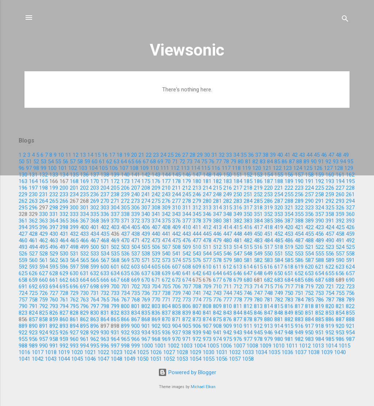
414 (227, 227)
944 (248, 332)
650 (278, 273)
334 (84, 214)
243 (166, 194)
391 (329, 220)
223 (299, 188)
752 (309, 293)
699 (104, 286)
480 (227, 240)
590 (340, 260)
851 (309, 313)
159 (319, 174)
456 (319, 234)
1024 (130, 352)
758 (33, 299)
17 (112, 155)
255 (289, 194)
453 (289, 234)
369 (104, 220)
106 (113, 168)
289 (299, 201)
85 (277, 161)
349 (237, 214)
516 (258, 247)
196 (23, 188)
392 (340, 220)
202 (84, 188)
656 (340, 273)
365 (64, 220)
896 (94, 326)
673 (176, 280)
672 (166, 280)
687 (319, 280)
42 (295, 155)
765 (104, 299)
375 (166, 220)
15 (97, 155)
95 (350, 161)
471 (135, 240)
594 (43, 266)
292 (329, 201)
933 (135, 332)
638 (156, 273)
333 (74, 214)
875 (217, 319)
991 (53, 345)
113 (185, 168)
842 (217, 313)
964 (115, 339)
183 (227, 181)
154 (268, 174)
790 (23, 306)
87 (292, 161)
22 (149, 155)
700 (115, 286)
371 (125, 220)
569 (125, 260)
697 (84, 286)
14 (90, 155)
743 (217, 293)
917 (309, 326)
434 (94, 234)
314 (217, 207)
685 (299, 280)
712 (237, 286)
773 (186, 299)
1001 (160, 345)
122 (277, 168)
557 (340, 253)
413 (217, 227)
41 (287, 155)
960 (74, 339)
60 (95, 161)
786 (319, 299)
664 (84, 280)
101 (62, 168)
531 (74, 253)
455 (309, 234)
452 (278, 234)
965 (125, 339)
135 (74, 174)
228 (350, 188)
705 (166, 286)
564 (74, 260)
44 (309, 155)
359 (340, 214)
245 (186, 194)
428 (33, 234)
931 (115, 332)
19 (127, 155)
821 (340, 306)
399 (74, 227)
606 (166, 266)
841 (207, 313)
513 (227, 247)
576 (196, 260)
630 (74, 273)
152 (248, 174)
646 (237, 273)
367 (84, 220)
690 (350, 280)
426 (350, 227)
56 (65, 161)
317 (248, 207)
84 (270, 161)
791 (33, 306)
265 (53, 201)
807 (196, 306)
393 (350, 220)
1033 (248, 352)
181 (207, 181)
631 (84, 273)
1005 (213, 345)
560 (33, 260)
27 (185, 155)
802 (145, 306)
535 (115, 253)
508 (176, 247)
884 (309, 319)
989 (33, 345)
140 (125, 174)
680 (248, 280)
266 (64, 201)
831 (104, 313)
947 (278, 332)
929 (94, 332)
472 (145, 240)
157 (299, 174)
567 (104, 260)
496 (53, 247)
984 (319, 339)
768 (135, 299)
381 (227, 220)
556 (329, 253)
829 (84, 313)
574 (176, 260)
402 (104, 227)
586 (299, 260)
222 (289, 188)
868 (145, 319)
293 (340, 201)
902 (156, 326)
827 (64, 313)
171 (104, 181)
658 (23, 280)
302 (94, 207)
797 (94, 306)
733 (115, 293)
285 (258, 201)
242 (156, 194)
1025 (143, 352)
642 (196, 273)
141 (135, 174)
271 (115, 201)
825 (43, 313)
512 (217, 247)
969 (166, 339)
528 (43, 253)
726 (43, 293)
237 (104, 194)
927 (74, 332)
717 (289, 286)
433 (84, 234)
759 (43, 299)
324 (319, 207)
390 (319, 220)
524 (340, 247)
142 (145, 174)
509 (186, 247)
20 (134, 155)
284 (248, 201)
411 (196, 227)
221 (278, 188)
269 (94, 201)
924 (43, 332)
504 (135, 247)
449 (248, 234)
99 (43, 168)
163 (23, 181)
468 (104, 240)
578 (217, 260)
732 (104, 293)
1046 (90, 359)
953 (340, 332)
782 (278, 299)
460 (23, 240)
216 (227, 188)
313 (207, 207)
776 (217, 299)
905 (186, 326)
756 (350, 293)
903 (166, 326)
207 (135, 188)
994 (84, 345)
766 (115, 299)
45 (317, 155)
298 (53, 207)
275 (156, 201)
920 (340, 326)
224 (309, 188)
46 (324, 155)
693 (43, 286)
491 (340, 240)
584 (278, 260)
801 (135, 306)
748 (268, 293)
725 (33, 293)
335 (94, 214)
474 (166, 240)
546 (227, 253)
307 (145, 207)
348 (227, 214)
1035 (274, 352)
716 (278, 286)
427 (23, 234)
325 (329, 207)
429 (43, 234)
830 (94, 313)
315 (227, 207)
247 (207, 194)
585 (289, 260)
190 (299, 181)
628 (53, 273)
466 (84, 240)
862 (84, 319)
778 (237, 299)
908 (217, 326)
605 (156, 266)
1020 (77, 352)
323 (309, 207)
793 (53, 306)
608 (186, 266)
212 (186, 188)
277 (176, 201)
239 (125, 194)
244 (176, 194)
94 (343, 161)
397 (53, 227)
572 (156, 260)
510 (196, 247)
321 (289, 207)
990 (43, 345)
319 (268, 207)
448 (237, 234)
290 (309, 201)
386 (278, 220)
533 (94, 253)
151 (237, 174)
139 (115, 174)
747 (258, 293)
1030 (208, 352)
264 (43, 201)
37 (258, 155)
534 (104, 253)
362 (33, 220)
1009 (265, 345)
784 (299, 299)
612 (227, 266)
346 (207, 214)
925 (53, 332)
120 (256, 168)
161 (340, 174)
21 (141, 155)
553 (299, 253)
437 (125, 234)
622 (329, 266)
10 (61, 155)
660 (43, 280)
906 (196, 326)
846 (258, 313)
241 (145, 194)
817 (299, 306)
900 (135, 326)
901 (145, 326)
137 (94, 174)
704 (156, 286)
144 (166, 174)
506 (156, 247)
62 (109, 161)
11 (68, 155)
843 (227, 313)
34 (236, 155)
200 (64, 188)
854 (340, 313)
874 (207, 319)
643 (207, 273)
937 (176, 332)
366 (74, 220)
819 (319, 306)
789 (350, 299)
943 (237, 332)
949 (299, 332)
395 (33, 227)
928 (84, 332)
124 (297, 168)
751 (299, 293)
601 (115, 266)
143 (156, 174)
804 (166, 306)
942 (227, 332)
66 (138, 161)
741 (196, 293)
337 (115, 214)
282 (227, 201)
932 (125, 332)
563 (64, 260)
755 (340, 293)
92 (328, 161)
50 (21, 161)
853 (329, 313)
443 (186, 234)
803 (156, 306)
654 (319, 273)
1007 (239, 345)
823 (23, 313)
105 (103, 168)
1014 (331, 345)
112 (175, 168)
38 (265, 155)
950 (309, 332)
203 (94, 188)
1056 (222, 359)
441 (166, 234)
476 (186, 240)
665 (94, 280)
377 (186, 220)
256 (299, 194)
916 (299, 326)
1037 (300, 352)
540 (166, 253)
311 (186, 207)
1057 (235, 359)
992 (64, 345)
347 (217, 214)
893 (64, 326)
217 (237, 188)
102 (72, 168)
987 (350, 339)
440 (156, 234)
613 (237, 266)
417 (258, 227)
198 (43, 188)
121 (267, 168)
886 (329, 319)
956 (33, 339)
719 (309, 286)
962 (94, 339)
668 (125, 280)
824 (33, 313)
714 (258, 286)
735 (135, 293)
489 (319, 240)
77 (219, 161)
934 (145, 332)
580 (237, 260)
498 (74, 247)
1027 (169, 352)
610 (207, 266)
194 (340, 181)
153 (258, 174)
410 (186, 227)
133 (53, 174)
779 (248, 299)
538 (145, 253)
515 (248, 247)
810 (227, 306)
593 (33, 266)
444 (196, 234)
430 (53, 234)
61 (102, 161)
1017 (37, 352)
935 (156, 332)
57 (73, 161)
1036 (287, 352)
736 (145, 293)
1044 (64, 359)
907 (207, 326)
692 (33, 286)
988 (23, 345)
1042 (37, 359)
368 (94, 220)
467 (94, 240)
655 (329, 273)
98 (36, 168)
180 (196, 181)
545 (217, 253)
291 (319, 201)
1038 (314, 352)
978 (258, 339)
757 (23, 299)
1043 (51, 359)
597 (74, 266)
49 (346, 155)
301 (84, 207)
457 (329, 234)
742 (207, 293)
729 (74, 293)
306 (135, 207)
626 (33, 273)
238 (115, 194)
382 (237, 220)
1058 (248, 359)
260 (340, 194)
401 (94, 227)
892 (53, 326)
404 (125, 227)
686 (309, 280)
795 (74, 306)
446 (217, 234)
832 (115, 313)
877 (237, 319)
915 (289, 326)
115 (205, 168)
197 (33, 188)
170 (94, 181)
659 (33, 280)
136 (84, 174)
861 (74, 319)
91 (321, 161)
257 (309, 194)
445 (207, 234)
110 (154, 168)
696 (74, 286)
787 (329, 299)
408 (166, 227)
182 (217, 181)
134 (64, 174)
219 (258, 188)
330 (43, 214)
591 (350, 260)
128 (338, 168)
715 (268, 286)
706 (176, 286)
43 (302, 155)
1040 (340, 352)
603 (135, 266)
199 (53, 188)
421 (299, 227)
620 (309, 266)
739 (176, 293)
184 (237, 181)
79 (233, 161)
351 (258, 214)
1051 (156, 359)
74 (197, 161)
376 (176, 220)
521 (309, 247)
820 (329, 306)
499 (84, 247)
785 (309, 299)
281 (217, 201)
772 (176, 299)
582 (258, 260)
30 (207, 155)
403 (115, 227)
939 (196, 332)
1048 (116, 359)
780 (258, 299)
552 (289, 253)
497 (64, 247)
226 (329, 188)
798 (104, 306)
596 (64, 266)
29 (200, 155)
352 (268, 214)
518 (278, 247)
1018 (51, 352)
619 (299, 266)
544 (207, 253)
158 (309, 174)
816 (289, 306)
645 (227, 273)
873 (196, 319)
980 (278, 339)
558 (350, 253)
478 (207, 240)
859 (53, 319)
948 (289, 332)
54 (51, 161)
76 (211, 161)
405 (135, 227)
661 (53, 280)
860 (64, 319)
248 (217, 194)
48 (338, 155)
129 (348, 168)
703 (145, 286)
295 (23, 207)
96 (21, 168)
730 (84, 293)
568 (115, 260)
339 (135, 214)
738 (166, 293)
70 (168, 161)
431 (64, 234)
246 (196, 194)
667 (115, 280)
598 (84, 266)
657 (350, 273)
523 (329, 247)
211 (176, 188)
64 (124, 161)
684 (289, 280)
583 (268, 260)
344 (186, 214)
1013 (318, 345)
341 (156, 214)
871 (176, 319)
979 (268, 339)
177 (166, 181)
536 (125, 253)
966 (135, 339)
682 (268, 280)
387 (289, 220)
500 (94, 247)
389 (309, 220)
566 (94, 260)
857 (33, 319)
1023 (116, 352)
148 (207, 174)
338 (125, 214)
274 (145, 201)
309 (166, 207)
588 (319, 260)
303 (104, 207)
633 (104, 273)
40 (280, 155)
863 (94, 319)
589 (329, 260)
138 (104, 174)
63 (116, 161)
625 (23, 273)
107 (123, 168)
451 (268, 234)
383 (248, 220)
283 (237, 201)
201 (74, 188)
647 (248, 273)
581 (248, 260)
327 (350, 207)
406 (145, 227)
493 (23, 247)
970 (176, 339)
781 (268, 299)
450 (258, 234)
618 (289, 266)
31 (214, 155)
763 (84, 299)
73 (189, 161)
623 (340, 266)
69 (160, 161)
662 (64, 280)
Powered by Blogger (187, 372)
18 (119, 155)
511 (207, 247)
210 (166, 188)
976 (237, 339)
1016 (24, 352)
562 (53, 260)
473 (156, 240)
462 (43, 240)
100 (52, 168)
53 (43, 161)
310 (176, 207)
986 (340, 339)
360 (350, 214)
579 (227, 260)
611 (217, 266)
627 (43, 273)
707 (186, 286)
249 (227, 194)
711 (227, 286)
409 (176, 227)
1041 (24, 359)
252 (258, 194)
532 (84, 253)
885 (319, 319)
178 (176, 181)
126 (318, 168)
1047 (103, 359)
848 (278, 313)
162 (350, 174)
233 (64, 194)
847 (268, 313)
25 (170, 155)
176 (156, 181)
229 (23, 194)
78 (226, 161)
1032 (235, 352)
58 (80, 161)
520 (299, 247)
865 (115, 319)
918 (319, 326)
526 (23, 253)
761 (64, 299)
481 (237, 240)
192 (319, 181)
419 (278, 227)
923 (33, 332)
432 (74, 234)
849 (289, 313)
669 (135, 280)
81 (248, 161)
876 (227, 319)
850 (299, 313)
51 (29, 161)
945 (258, 332)
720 (319, 286)
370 (115, 220)
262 (23, 201)
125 (308, 168)
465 (74, 240)
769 (145, 299)
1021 (90, 352)
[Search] (345, 20)
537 (135, 253)
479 (217, 240)
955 (23, 339)
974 (217, 339)
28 (192, 155)
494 (33, 247)
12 (76, 155)
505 (145, 247)
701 (125, 286)
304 (115, 207)
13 (83, 155)
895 (84, 326)
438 (135, 234)
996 (104, 345)
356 (309, 214)
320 (278, 207)
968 (156, 339)
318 (258, 207)
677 (217, 280)
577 (207, 260)
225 (319, 188)
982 (299, 339)
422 (309, 227)
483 (258, 240)
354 (289, 214)
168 (74, 181)
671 (156, 280)
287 (278, 201)
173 (125, 181)
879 (258, 319)
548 (248, 253)
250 (237, 194)
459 (350, 234)
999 (135, 345)
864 (104, 319)
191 (309, 181)
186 (258, 181)
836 (156, 313)
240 (135, 194)
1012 (305, 345)
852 (319, 313)
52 (36, 161)
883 (299, 319)
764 (94, 299)
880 (268, 319)
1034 (261, 352)
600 (104, 266)
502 (115, 247)
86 (284, 161)
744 (227, 293)
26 (178, 155)
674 (186, 280)
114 (195, 168)
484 (268, 240)
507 (166, 247)
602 (125, 266)
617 (278, 266)
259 (329, 194)
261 (350, 194)
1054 (195, 359)
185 (248, 181)
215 (217, 188)
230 (33, 194)
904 (176, 326)
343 (176, 214)
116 (215, 168)
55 (58, 161)
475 (176, 240)
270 (104, 201)
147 (196, 174)
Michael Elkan (203, 386)
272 (125, 201)
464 (64, 240)
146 (186, 174)
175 (145, 181)
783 (289, 299)
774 (196, 299)
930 (104, 332)
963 (104, 339)
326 (340, 207)
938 (186, 332)
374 (156, 220)
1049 (130, 359)
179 (186, 181)
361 (23, 220)
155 (278, 174)
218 (248, 188)
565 (84, 260)
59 (87, 161)
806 (186, 306)
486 (289, 240)
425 (340, 227)
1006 (226, 345)
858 (43, 319)
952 (329, 332)
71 (175, 161)
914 (278, 326)
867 (135, 319)
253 (268, 194)
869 (156, 319)
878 (248, 319)
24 (163, 155)
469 (115, 240)
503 (125, 247)
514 (237, 247)
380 (217, 220)
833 (125, 313)
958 (53, 339)
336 (104, 214)
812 (248, 306)
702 (135, 286)
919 (329, 326)
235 (84, 194)
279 (196, 201)
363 (43, 220)
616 (268, 266)
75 (204, 161)
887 (340, 319)
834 (135, 313)
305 (125, 207)
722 (340, 286)
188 (278, 181)
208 (145, 188)
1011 (292, 345)
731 (94, 293)
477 (196, 240)
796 (84, 306)
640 (176, 273)
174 (135, 181)
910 (237, 326)
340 (145, 214)
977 (248, 339)
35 (244, 155)
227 (340, 188)
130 (23, 174)
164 (33, 181)
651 (289, 273)
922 (23, 332)
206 (125, 188)
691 (23, 286)
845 (248, 313)
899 (125, 326)
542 (186, 253)
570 (135, 260)
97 (29, 168)
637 (145, 273)
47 (331, 155)
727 (53, 293)
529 (53, 253)
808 (207, 306)
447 (227, 234)
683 (278, 280)
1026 (156, 352)
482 (248, 240)
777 (227, 299)
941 (217, 332)
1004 (200, 345)
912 (258, 326)
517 (268, 247)
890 (33, 326)
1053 (182, 359)
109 (144, 168)
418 (268, 227)
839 (186, 313)
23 (156, 155)
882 (289, 319)
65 (131, 161)
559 (23, 260)
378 (196, 220)
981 (289, 339)
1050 (143, 359)
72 (182, 161)
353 (278, 214)
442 (176, 234)
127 (328, 168)
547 (237, 253)
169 (84, 181)
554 (309, 253)
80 (241, 161)
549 (258, 253)
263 (33, 201)
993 (74, 345)
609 (196, 266)
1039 (327, 352)
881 (278, 319)
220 (268, 188)
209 (156, 188)
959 (64, 339)
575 (186, 260)
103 (83, 168)
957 (43, 339)
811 (237, 306)
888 (350, 319)
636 (135, 273)
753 (319, 293)
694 (53, 286)
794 (64, 306)
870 (166, 319)
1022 (103, 352)
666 (104, 280)
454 (299, 234)
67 (146, 161)
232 (53, 194)
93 (336, 161)
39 (273, 155)
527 (33, 253)
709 (207, 286)
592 (23, 266)
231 (43, 194)
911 (248, 326)
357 (319, 214)
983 (309, 339)
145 (176, 174)
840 (196, 313)
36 (251, 155)
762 (74, 299)
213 (196, 188)
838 (176, 313)
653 (309, 273)
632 (94, 273)
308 (156, 207)
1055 (208, 359)
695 (64, 286)
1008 (252, 345)
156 (289, 174)
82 (255, 161)
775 (207, 299)
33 (229, 155)
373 (145, 220)
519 (289, 247)
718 (299, 286)
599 (94, 266)
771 (166, 299)
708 (196, 286)
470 (125, 240)
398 (64, 227)
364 (53, 220)
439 (145, 234)
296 (33, 207)
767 (125, 299)
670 (145, 280)
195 (350, 181)
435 (104, 234)
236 (94, 194)
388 (299, 220)
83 (263, 161)
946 (268, 332)
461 (33, 240)
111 (164, 168)
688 (329, 280)
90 (314, 161)
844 (237, 313)
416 (248, 227)
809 (217, 306)
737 (156, 293)
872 (186, 319)
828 (74, 313)
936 (166, 332)
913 (268, 326)
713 (248, 286)
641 (186, 273)
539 (156, 253)
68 (153, 161)
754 (329, 293)
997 (115, 345)
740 (186, 293)
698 (94, 286)
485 (278, 240)
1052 (169, 359)
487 (299, 240)
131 (33, 174)
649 (268, 273)
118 (236, 168)
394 (23, 227)
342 (166, 214)
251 (248, 194)
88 (299, 161)
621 (319, 266)
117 (226, 168)
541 (176, 253)
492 (350, 240)
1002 (173, 345)
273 (135, 201)
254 (278, 194)
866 (125, 319)
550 (268, 253)
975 (227, 339)
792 (43, 306)
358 (329, 214)
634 (115, 273)
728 (64, 293)
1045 (77, 359)
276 (166, 201)
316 (237, 207)
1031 (222, 352)
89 (306, 161)
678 (227, 280)
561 (43, 260)
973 (207, 339)
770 (156, 299)
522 (319, 247)
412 (207, 227)
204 (104, 188)
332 (64, 214)
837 (166, 313)
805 (176, 306)
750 (289, 293)
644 (217, 273)
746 (248, 293)
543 (196, 253)
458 (340, 234)
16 (105, 155)
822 (350, 306)
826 (53, 313)
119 (246, 168)
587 (309, 260)
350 (248, 214)
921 (350, 326)
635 (125, 273)
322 (299, 207)
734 (125, 293)
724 (23, 293)
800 (125, 306)
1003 (186, 345)
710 (217, 286)
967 (145, 339)
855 (350, 313)
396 (43, 227)
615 (258, 266)
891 (43, 326)
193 (329, 181)
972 (196, 339)
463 (53, 240)
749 (278, 293)
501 (104, 247)
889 (23, 326)
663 (74, 280)
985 (329, 339)
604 (145, 266)
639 (166, 273)
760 (53, 299)
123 (287, 168)
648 (258, 273)
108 (134, 168)
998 (125, 345)
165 (43, 181)
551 (278, 253)
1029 (195, 352)
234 (74, 194)
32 (222, 155)
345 (196, 214)
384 (258, 220)
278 (186, 201)
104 (93, 168)
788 (340, 299)
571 (145, 260)
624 (350, 266)
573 (166, 260)
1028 (182, 352)
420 (289, 227)
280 (207, 201)
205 (115, 188)
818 (309, 306)
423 (319, 227)
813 (258, 306)
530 (64, 253)
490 (329, 240)
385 (268, 220)
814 (268, 306)
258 (319, 194)
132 (43, 174)
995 (94, 345)
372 (135, 220)
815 (278, 306)
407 (156, 227)
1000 (147, 345)
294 (350, 201)
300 (74, 207)
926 (64, 332)
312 (196, 207)
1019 (64, 352)
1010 (279, 345)
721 (329, 286)
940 (207, 332)
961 (84, 339)
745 (237, 293)
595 (53, 266)
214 (207, 188)
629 (64, 273)
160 (329, 174)
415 (237, 227)
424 (329, 227)
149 (217, 174)
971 (186, 339)
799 (115, 306)
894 (74, 326)
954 (350, 332)
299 (64, 207)
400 (84, 227)
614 (248, 266)
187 (268, 181)
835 (145, 313)
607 (176, 266)
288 (289, 201)
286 (268, 201)
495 (43, 247)
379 (207, 220)
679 (237, 280)
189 (289, 181)
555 (319, 253)
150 (227, 174)
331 (53, 214)
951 (319, 332)
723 (350, 286)
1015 (344, 345)
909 (227, 326)
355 (299, 214)
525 (350, 247)
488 (309, 240)
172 (115, 181)
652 (299, 273)
